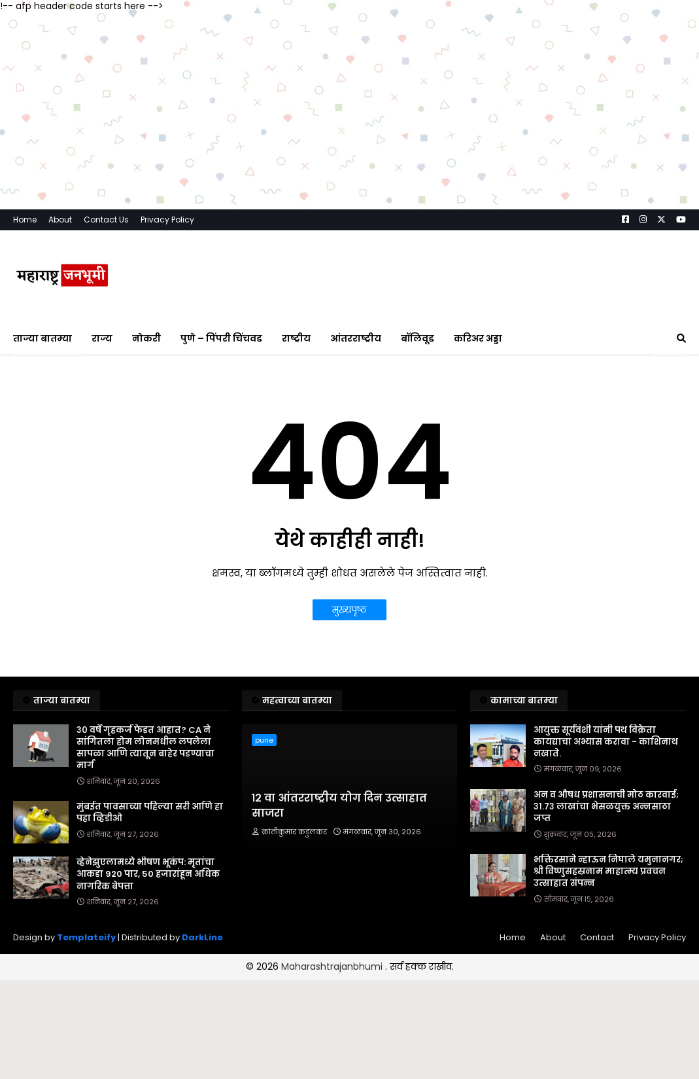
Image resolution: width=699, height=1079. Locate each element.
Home (25, 219)
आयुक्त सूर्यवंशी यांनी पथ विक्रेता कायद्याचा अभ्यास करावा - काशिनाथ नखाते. (606, 742)
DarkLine (202, 937)
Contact (597, 937)
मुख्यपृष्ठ (349, 609)
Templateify (86, 937)
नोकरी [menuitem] (146, 338)
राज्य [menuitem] (102, 338)
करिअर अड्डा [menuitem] (478, 338)
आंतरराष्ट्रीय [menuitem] (355, 338)
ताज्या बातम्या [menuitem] (42, 338)
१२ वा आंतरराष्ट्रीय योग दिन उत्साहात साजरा (339, 805)
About (60, 219)
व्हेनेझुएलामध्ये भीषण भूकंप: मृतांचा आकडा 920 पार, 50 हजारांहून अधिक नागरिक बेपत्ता (148, 874)
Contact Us (106, 219)
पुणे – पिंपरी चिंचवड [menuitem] (221, 338)
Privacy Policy (167, 219)
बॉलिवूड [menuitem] (417, 338)
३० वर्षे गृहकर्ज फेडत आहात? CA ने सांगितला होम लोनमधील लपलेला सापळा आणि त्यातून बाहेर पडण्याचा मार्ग (145, 748)
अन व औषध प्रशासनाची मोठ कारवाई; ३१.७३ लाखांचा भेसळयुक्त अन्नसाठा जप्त (606, 806)
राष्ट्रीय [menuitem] (296, 338)
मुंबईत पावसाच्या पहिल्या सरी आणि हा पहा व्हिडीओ (150, 812)
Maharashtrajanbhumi (333, 966)
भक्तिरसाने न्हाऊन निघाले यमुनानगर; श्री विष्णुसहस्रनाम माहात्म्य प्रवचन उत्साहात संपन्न (608, 871)
